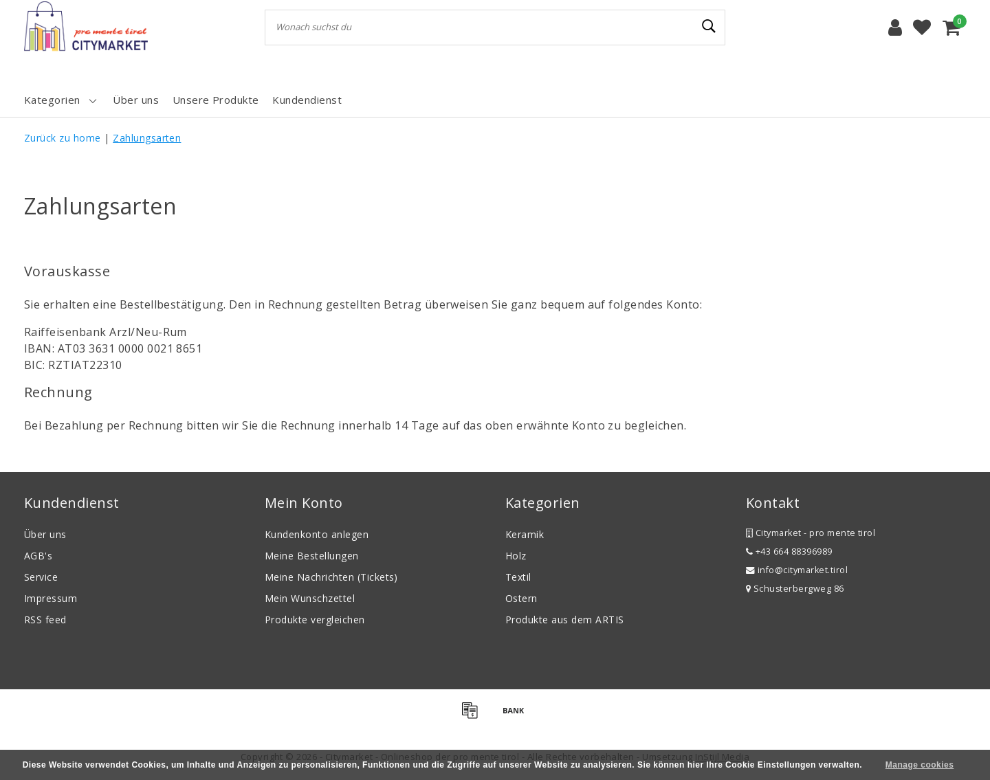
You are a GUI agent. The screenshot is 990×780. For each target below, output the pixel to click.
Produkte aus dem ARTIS (564, 619)
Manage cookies (920, 765)
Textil (518, 576)
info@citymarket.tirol (797, 570)
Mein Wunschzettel (310, 598)
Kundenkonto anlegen (316, 534)
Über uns (45, 534)
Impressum (50, 598)
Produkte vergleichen (315, 619)
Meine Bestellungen (312, 555)
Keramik (524, 534)
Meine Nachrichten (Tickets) (331, 576)
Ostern (521, 598)
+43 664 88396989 (789, 551)
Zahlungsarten (147, 137)
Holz (516, 555)
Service (41, 576)
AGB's (38, 555)
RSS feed (45, 619)
